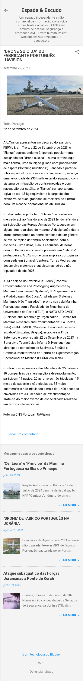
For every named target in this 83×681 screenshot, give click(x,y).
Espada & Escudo (41, 10)
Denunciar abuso (41, 672)
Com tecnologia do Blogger (41, 654)
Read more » (69, 505)
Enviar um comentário (23, 434)
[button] (77, 52)
